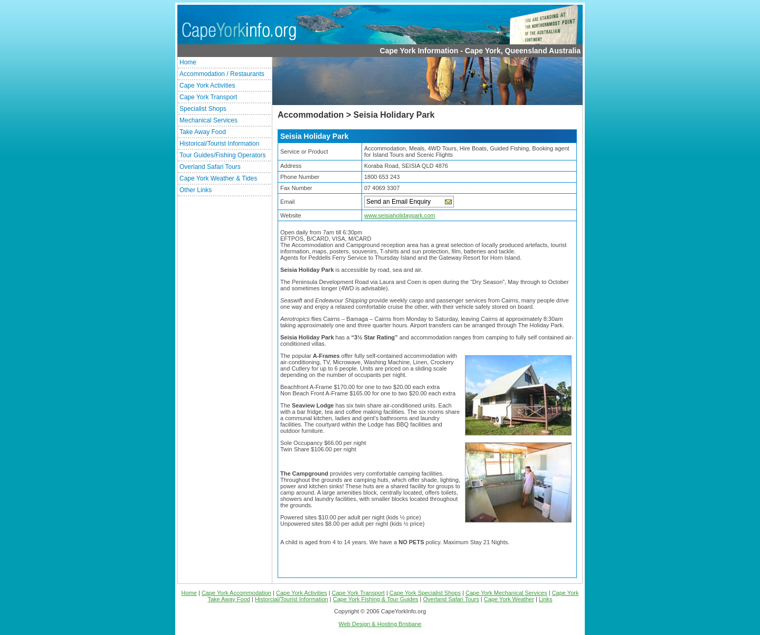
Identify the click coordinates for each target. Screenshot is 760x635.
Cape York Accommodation (236, 593)
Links (546, 599)
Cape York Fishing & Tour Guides (376, 599)
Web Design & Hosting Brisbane (380, 624)
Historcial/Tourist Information (291, 599)
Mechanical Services (208, 120)
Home (187, 62)
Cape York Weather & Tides (218, 178)
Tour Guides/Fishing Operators (222, 155)
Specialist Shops (202, 108)
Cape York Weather (509, 599)
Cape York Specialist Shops (425, 593)
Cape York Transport (208, 97)
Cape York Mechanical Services (506, 593)
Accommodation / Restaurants (221, 74)
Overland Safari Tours (210, 166)
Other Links (195, 190)
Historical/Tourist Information (219, 143)
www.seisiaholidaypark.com (399, 215)
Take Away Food (202, 132)
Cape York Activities (207, 85)
